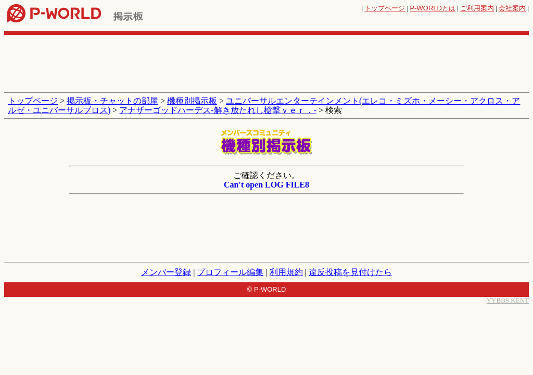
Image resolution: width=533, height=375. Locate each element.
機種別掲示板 (192, 100)
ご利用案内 (477, 8)
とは (432, 8)
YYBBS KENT (508, 300)
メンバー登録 (166, 272)
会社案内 (512, 8)
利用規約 (286, 272)
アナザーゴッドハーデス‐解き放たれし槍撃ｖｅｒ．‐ (217, 110)
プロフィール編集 (230, 272)
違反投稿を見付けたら (350, 272)
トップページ (384, 8)
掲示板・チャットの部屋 (112, 100)
